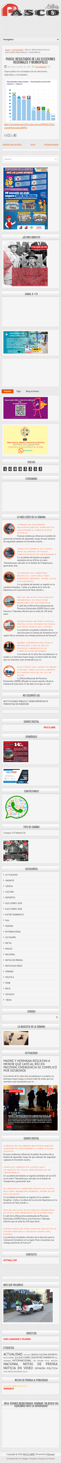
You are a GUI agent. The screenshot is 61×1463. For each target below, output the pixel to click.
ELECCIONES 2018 (13, 909)
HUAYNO (9, 926)
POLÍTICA (9, 977)
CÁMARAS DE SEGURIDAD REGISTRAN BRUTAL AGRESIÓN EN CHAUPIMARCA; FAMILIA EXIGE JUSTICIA (28, 1148)
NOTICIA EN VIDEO (13, 965)
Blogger (51, 1454)
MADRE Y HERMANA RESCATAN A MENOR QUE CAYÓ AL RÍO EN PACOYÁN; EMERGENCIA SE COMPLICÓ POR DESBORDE (30, 1066)
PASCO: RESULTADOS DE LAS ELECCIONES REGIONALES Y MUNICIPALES (30, 60)
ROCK (7, 988)
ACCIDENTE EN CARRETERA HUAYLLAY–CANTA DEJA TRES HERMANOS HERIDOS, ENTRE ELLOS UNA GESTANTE (29, 1191)
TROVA (8, 1000)
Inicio (33, 144)
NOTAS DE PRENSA (14, 960)
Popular (7, 391)
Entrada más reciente (12, 144)
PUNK (8, 983)
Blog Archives (32, 391)
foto (7, 920)
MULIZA (8, 948)
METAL (8, 943)
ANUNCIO (9, 880)
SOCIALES (9, 994)
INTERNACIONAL (13, 931)
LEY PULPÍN (10, 937)
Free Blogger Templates (27, 1458)
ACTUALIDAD (17, 49)
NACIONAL (10, 954)
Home (7, 49)
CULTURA (9, 892)
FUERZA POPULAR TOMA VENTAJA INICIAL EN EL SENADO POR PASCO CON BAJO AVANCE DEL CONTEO (36, 624)
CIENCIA (9, 886)
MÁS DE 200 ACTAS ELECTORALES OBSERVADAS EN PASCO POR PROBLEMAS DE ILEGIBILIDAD (35, 600)
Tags (18, 391)
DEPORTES (10, 897)
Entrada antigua (51, 144)
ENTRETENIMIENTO (14, 914)
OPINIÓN (9, 971)
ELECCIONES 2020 (13, 903)
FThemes (51, 1458)
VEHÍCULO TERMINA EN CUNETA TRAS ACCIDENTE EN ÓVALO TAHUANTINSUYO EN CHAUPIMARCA (36, 551)
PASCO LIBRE (29, 1454)
